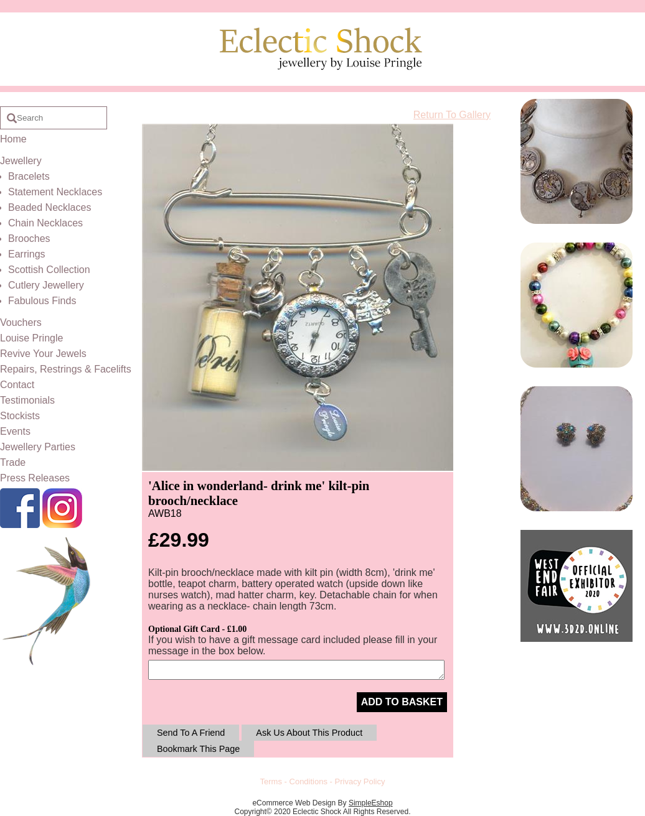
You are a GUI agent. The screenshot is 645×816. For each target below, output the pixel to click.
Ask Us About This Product (309, 733)
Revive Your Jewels (43, 353)
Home (13, 139)
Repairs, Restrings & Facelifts (65, 369)
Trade (13, 462)
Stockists (20, 415)
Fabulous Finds (42, 300)
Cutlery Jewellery (46, 285)
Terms (271, 781)
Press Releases (35, 478)
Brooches (29, 238)
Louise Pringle (31, 338)
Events (15, 431)
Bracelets (29, 176)
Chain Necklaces (45, 223)
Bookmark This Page (198, 749)
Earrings (26, 254)
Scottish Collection (49, 269)
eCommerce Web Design (294, 803)
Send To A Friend (191, 733)
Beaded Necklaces (49, 207)
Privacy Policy (360, 781)
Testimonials (27, 400)
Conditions (308, 781)
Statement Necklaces (55, 192)
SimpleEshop (371, 803)
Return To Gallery (452, 114)
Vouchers (21, 322)
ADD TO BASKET (402, 702)
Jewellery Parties (37, 447)
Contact (17, 384)
